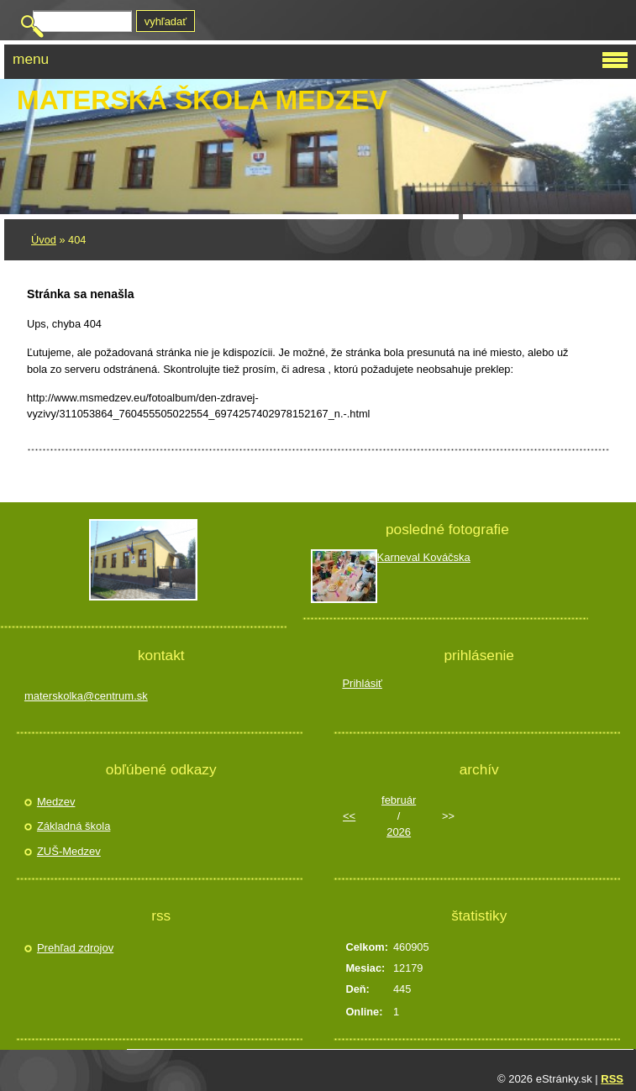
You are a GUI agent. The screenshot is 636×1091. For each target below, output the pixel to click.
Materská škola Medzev (202, 100)
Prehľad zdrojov (75, 948)
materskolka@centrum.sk (86, 696)
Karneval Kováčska (423, 557)
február (398, 800)
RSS (612, 1079)
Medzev (56, 801)
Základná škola (73, 826)
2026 (398, 832)
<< (349, 816)
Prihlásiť (362, 683)
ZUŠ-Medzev (69, 851)
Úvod (43, 239)
